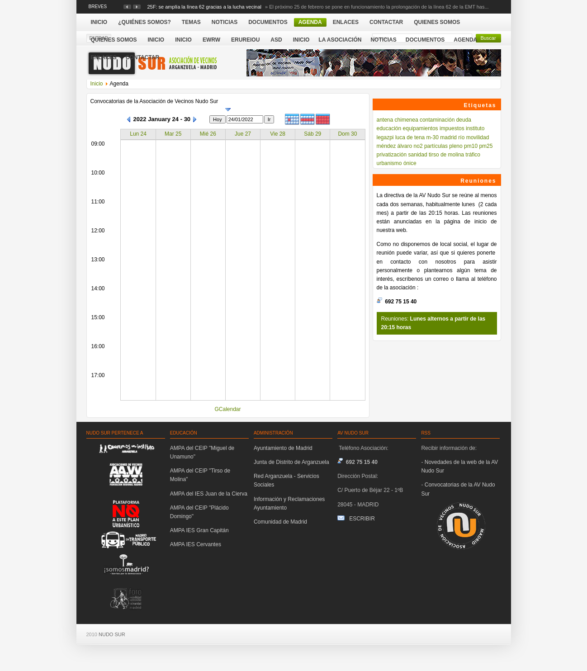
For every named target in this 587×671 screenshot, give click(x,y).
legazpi (385, 137)
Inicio (301, 40)
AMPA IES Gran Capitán (199, 530)
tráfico (472, 154)
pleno (455, 146)
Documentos (425, 40)
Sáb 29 (312, 134)
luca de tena (410, 137)
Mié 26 (208, 134)
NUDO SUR (112, 634)
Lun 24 (138, 134)
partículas (436, 146)
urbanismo (389, 163)
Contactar (142, 57)
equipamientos (420, 128)
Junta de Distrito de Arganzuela (291, 462)
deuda (463, 120)
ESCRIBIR (362, 518)
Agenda (465, 40)
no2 (418, 146)
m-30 (432, 137)
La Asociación (339, 40)
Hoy (217, 119)
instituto (475, 128)
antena (385, 120)
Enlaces (104, 57)
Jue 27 (243, 134)
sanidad (417, 154)
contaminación (437, 120)
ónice (410, 163)
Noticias (383, 40)
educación (389, 128)
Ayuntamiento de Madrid (283, 448)
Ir (269, 119)
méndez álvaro (394, 146)
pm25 (485, 146)
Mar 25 (173, 134)
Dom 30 (347, 134)
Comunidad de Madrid (280, 522)
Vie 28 (277, 134)
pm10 (471, 146)
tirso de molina (446, 154)
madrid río (452, 137)
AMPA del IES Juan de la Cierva (208, 494)
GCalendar (227, 409)
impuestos (452, 128)
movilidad (477, 137)
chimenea (406, 120)
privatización (392, 154)
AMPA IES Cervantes (195, 544)
